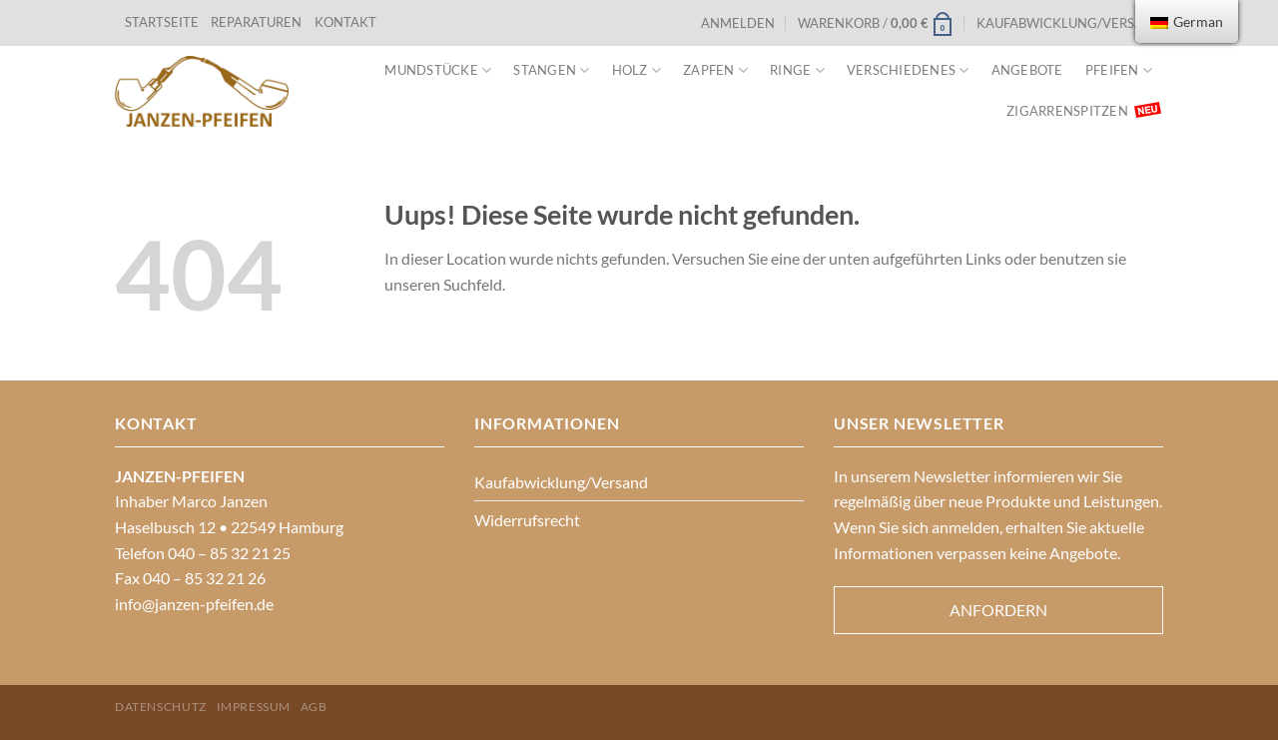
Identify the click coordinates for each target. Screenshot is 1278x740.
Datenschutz (161, 706)
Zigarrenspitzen (1067, 111)
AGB (314, 706)
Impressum (254, 706)
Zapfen (715, 70)
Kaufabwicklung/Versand (1069, 23)
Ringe (797, 70)
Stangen (551, 70)
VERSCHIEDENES (908, 70)
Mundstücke (437, 70)
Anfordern (998, 609)
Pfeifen (1118, 70)
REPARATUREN (258, 22)
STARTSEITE (162, 22)
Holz (636, 70)
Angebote (1027, 70)
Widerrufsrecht (527, 519)
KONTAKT (345, 22)
